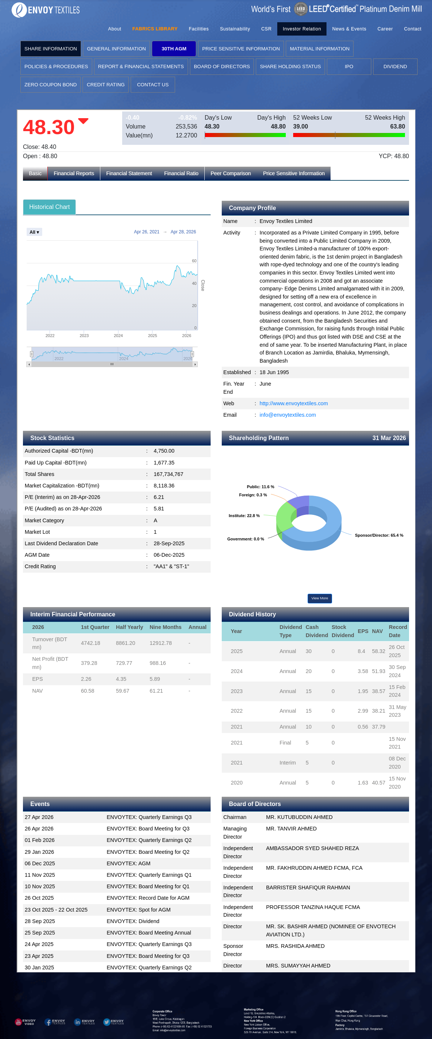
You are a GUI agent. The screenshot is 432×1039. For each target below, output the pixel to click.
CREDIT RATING (105, 84)
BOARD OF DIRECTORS (222, 66)
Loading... (216, 540)
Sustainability (235, 28)
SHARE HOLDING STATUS (290, 66)
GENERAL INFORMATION (116, 48)
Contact (412, 28)
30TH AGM (174, 48)
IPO (349, 66)
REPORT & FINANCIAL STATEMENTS (141, 66)
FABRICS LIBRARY (155, 28)
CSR (266, 28)
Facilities (199, 28)
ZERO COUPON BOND (50, 84)
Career (385, 28)
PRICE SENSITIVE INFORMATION (241, 48)
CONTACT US (152, 84)
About (114, 28)
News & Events (349, 28)
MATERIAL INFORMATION (319, 48)
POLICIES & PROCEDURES (56, 66)
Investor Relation (302, 28)
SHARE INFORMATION (50, 48)
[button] (25, 1022)
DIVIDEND (395, 66)
